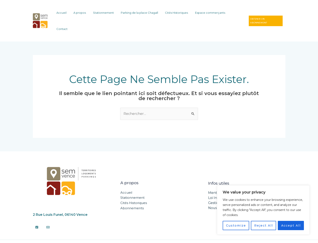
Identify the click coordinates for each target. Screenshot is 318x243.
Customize (236, 225)
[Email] (48, 214)
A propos (87, 14)
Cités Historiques (176, 14)
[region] (263, 210)
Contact (231, 14)
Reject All (263, 225)
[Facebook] (37, 214)
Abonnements (132, 195)
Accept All (291, 225)
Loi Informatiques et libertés (231, 185)
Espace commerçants (207, 14)
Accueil (72, 14)
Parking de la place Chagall (141, 14)
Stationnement (108, 14)
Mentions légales (222, 179)
